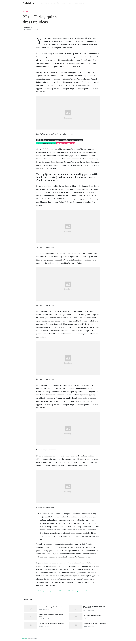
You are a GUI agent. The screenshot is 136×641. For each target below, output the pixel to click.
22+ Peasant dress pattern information (51, 607)
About (63, 3)
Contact (41, 3)
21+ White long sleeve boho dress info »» (81, 591)
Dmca (47, 3)
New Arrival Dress (79, 3)
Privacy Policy (55, 3)
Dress (69, 3)
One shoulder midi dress (66, 143)
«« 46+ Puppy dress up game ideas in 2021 (48, 591)
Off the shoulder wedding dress (48, 140)
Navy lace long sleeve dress (72, 140)
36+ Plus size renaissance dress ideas (51, 623)
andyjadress (25, 638)
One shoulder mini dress (46, 143)
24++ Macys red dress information (95, 623)
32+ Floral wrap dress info (92, 615)
